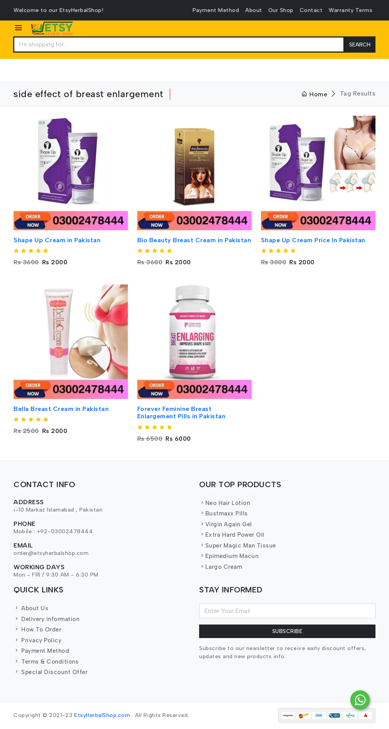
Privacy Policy (37, 640)
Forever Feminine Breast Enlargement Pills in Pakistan (181, 412)
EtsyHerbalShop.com (102, 715)
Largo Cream (220, 566)
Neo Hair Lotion (224, 503)
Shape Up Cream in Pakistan (57, 240)
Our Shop (280, 10)
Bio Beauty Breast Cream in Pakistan (194, 240)
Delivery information (46, 619)
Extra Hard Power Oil (231, 534)
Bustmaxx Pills (223, 513)
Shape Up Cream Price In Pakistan (313, 240)
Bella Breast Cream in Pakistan (61, 408)
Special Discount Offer (50, 672)
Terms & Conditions (46, 661)
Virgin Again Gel (225, 524)
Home (314, 94)
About (253, 10)
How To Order (37, 629)
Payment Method (216, 10)
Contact (311, 10)
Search (359, 44)
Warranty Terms (350, 10)
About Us (31, 608)
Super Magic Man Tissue (237, 545)
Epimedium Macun (228, 556)
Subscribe (287, 631)
